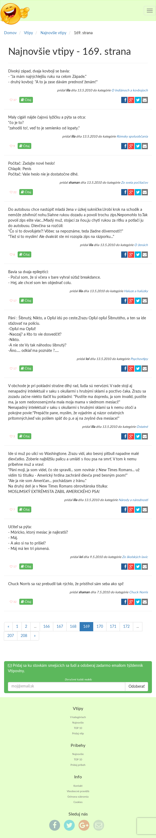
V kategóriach (78, 717)
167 (60, 627)
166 (46, 627)
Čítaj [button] (26, 99)
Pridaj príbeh (78, 765)
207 (10, 636)
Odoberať (137, 687)
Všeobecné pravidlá (78, 791)
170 (99, 627)
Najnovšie (78, 722)
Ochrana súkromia (78, 796)
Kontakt (78, 786)
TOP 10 (78, 728)
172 (126, 627)
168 (73, 627)
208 (24, 636)
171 (113, 627)
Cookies (77, 802)
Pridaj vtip (78, 733)
